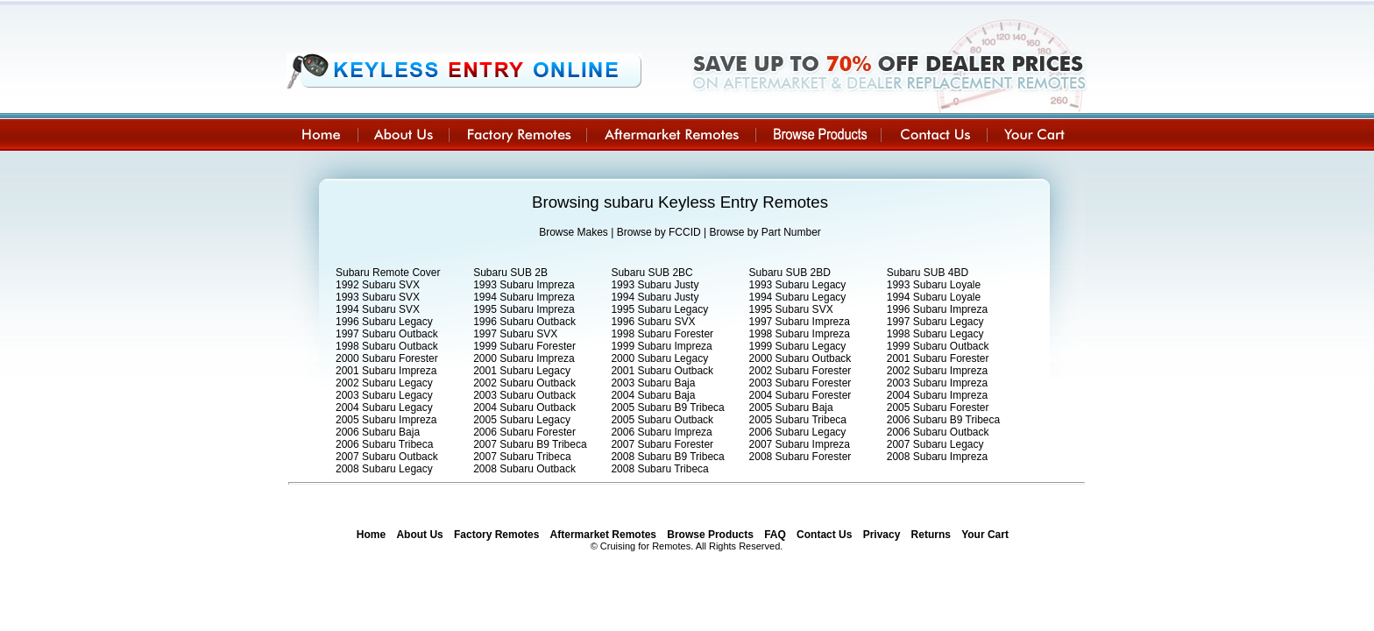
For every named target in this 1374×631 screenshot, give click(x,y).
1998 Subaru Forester (662, 334)
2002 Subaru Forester (800, 371)
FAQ (775, 534)
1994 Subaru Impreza (523, 297)
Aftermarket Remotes (603, 534)
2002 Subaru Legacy (384, 383)
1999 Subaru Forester (524, 346)
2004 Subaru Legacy (384, 407)
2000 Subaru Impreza (523, 358)
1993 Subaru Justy (654, 285)
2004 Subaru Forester (800, 395)
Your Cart (985, 534)
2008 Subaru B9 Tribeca (667, 456)
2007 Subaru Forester (662, 444)
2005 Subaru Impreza (386, 420)
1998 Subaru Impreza (799, 334)
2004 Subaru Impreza (937, 395)
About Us (419, 534)
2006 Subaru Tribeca (384, 444)
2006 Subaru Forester (524, 432)
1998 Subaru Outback (387, 346)
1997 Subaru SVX (515, 334)
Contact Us (824, 534)
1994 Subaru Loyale (934, 297)
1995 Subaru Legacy (659, 309)
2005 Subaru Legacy (521, 420)
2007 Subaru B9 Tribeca (529, 444)
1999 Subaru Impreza (661, 346)
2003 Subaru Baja (653, 383)
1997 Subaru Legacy (935, 322)
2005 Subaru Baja (791, 407)
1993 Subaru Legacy (797, 285)
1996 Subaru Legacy (384, 322)
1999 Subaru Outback (938, 346)
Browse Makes (573, 232)
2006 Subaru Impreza (661, 432)
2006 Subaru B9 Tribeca (943, 420)
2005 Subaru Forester (938, 407)
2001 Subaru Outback (662, 371)
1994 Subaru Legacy (797, 297)
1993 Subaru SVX (378, 297)
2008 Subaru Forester (800, 456)
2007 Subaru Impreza (799, 444)
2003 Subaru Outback (524, 395)
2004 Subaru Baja (653, 395)
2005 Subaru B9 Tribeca (667, 407)
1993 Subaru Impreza (523, 285)
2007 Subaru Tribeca (521, 456)
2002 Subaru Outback (524, 383)
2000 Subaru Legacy (659, 358)
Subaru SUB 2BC (651, 272)
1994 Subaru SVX (378, 309)
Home (371, 534)
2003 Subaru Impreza (937, 383)
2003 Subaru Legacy (384, 395)
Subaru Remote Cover (388, 272)
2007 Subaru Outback (387, 456)
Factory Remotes (496, 534)
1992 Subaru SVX (378, 285)
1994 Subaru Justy (654, 297)
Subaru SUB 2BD (790, 272)
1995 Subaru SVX (791, 309)
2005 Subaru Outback (662, 420)
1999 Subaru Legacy (797, 346)
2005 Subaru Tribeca (797, 420)
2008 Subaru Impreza (937, 456)
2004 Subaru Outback (524, 407)
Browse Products (710, 534)
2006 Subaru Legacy (797, 432)
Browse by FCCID (659, 232)
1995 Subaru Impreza (523, 309)
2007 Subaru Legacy (935, 444)
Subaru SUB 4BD (927, 272)
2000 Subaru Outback (800, 358)
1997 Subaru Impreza (799, 322)
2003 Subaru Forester (800, 383)
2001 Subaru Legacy (521, 371)
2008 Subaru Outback (524, 469)
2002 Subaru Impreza (937, 371)
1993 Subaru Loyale (934, 285)
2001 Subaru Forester (938, 358)
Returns (931, 534)
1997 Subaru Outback (387, 334)
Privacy (882, 534)
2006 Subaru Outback (938, 432)
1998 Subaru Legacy (935, 334)
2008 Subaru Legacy (384, 469)
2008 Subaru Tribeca (659, 469)
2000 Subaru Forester (387, 358)
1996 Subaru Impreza (937, 309)
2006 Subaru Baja (378, 432)
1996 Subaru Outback (524, 322)
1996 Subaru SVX (653, 322)
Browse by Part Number (764, 232)
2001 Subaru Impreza (386, 371)
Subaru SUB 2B (510, 272)
